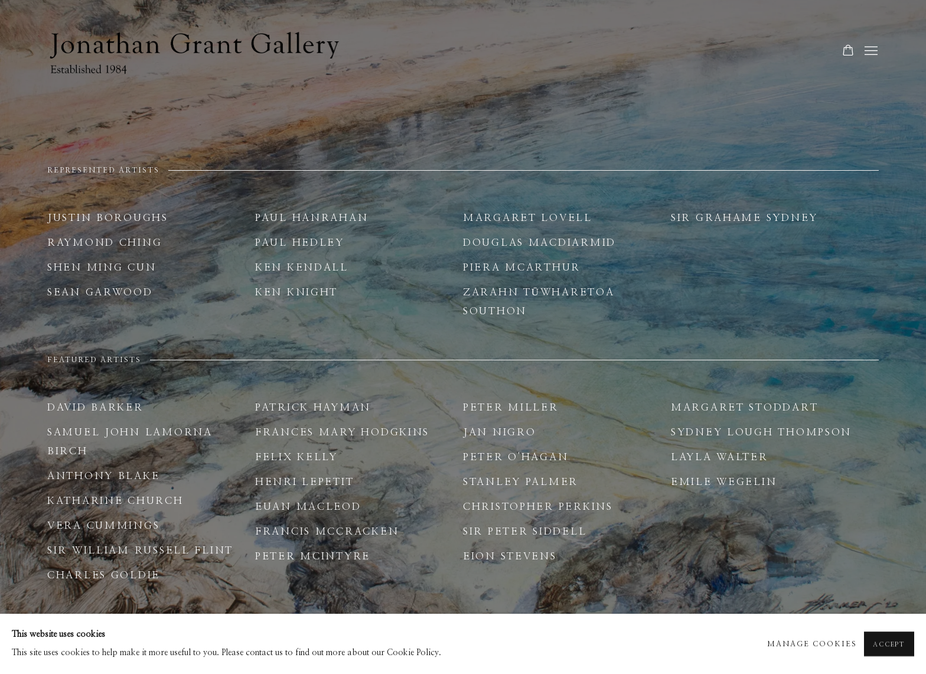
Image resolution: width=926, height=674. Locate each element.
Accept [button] (889, 648)
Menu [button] (870, 51)
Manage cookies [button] (812, 648)
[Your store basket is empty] (848, 51)
